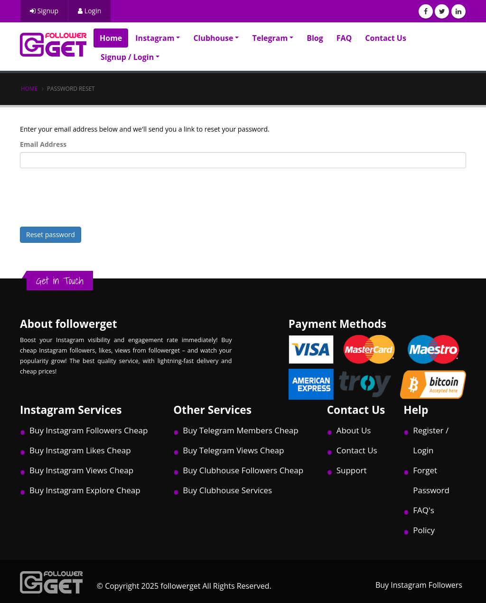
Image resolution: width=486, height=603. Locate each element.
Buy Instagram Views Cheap (81, 470)
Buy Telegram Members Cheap (240, 430)
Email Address (43, 144)
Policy (424, 530)
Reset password (50, 234)
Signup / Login (127, 57)
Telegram (270, 38)
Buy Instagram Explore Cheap (84, 490)
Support (351, 470)
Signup (44, 10)
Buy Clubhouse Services (227, 490)
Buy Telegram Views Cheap (233, 450)
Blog (315, 38)
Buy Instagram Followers (418, 585)
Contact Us (385, 38)
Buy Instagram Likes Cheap (80, 450)
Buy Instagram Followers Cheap (88, 430)
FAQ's (423, 510)
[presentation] (92, 193)
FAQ (344, 38)
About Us (353, 430)
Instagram (154, 38)
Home (111, 38)
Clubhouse (213, 38)
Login (89, 10)
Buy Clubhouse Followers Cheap (243, 470)
